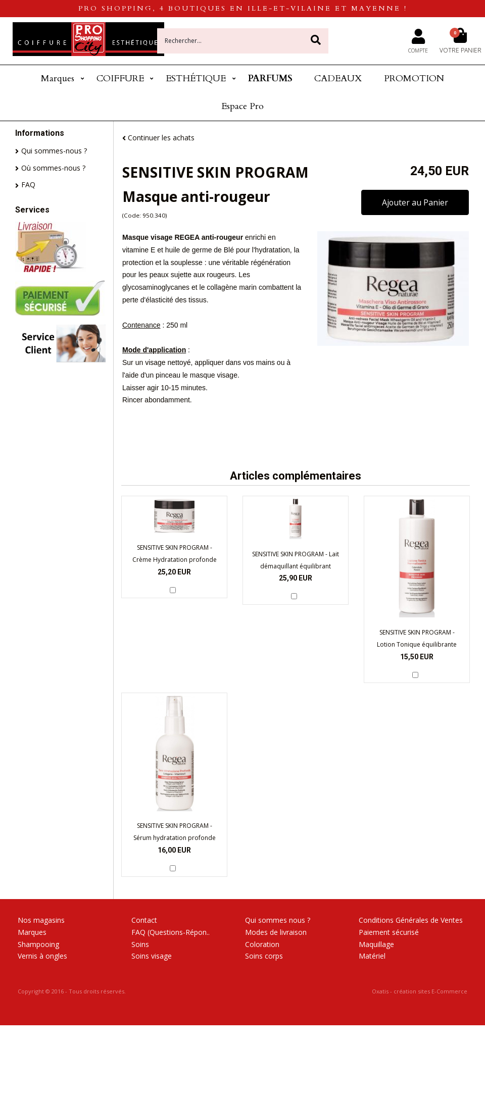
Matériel (372, 956)
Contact (144, 920)
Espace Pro (242, 106)
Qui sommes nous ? (277, 920)
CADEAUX (338, 78)
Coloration (262, 944)
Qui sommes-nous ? (54, 150)
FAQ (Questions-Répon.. (170, 932)
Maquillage (376, 944)
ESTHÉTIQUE (196, 78)
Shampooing (38, 944)
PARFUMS (270, 78)
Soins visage (151, 956)
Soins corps (264, 956)
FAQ (28, 184)
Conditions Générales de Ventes (411, 920)
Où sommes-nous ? (53, 168)
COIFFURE (120, 78)
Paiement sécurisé (389, 932)
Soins (140, 944)
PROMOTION (414, 78)
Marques (57, 78)
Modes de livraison (276, 932)
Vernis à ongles (42, 956)
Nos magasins (41, 920)
